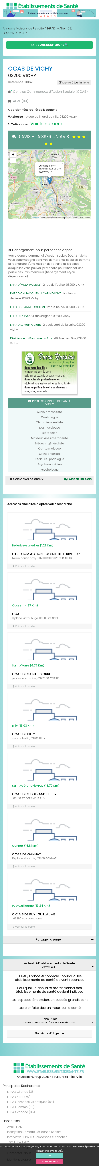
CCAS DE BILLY (23, 734)
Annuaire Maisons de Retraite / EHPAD (29, 28)
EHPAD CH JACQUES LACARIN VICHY (35, 293)
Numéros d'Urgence (49, 1033)
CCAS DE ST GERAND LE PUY (34, 794)
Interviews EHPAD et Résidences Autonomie (37, 1137)
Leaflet (35, 217)
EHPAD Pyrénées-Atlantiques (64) (30, 1102)
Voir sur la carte (24, 566)
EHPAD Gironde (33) (21, 1092)
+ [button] (13, 155)
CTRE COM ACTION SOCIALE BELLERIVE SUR (46, 554)
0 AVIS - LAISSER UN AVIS (49, 140)
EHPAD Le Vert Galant (25, 325)
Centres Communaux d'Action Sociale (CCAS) (50, 91)
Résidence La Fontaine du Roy (31, 338)
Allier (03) (66, 28)
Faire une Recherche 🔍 (49, 45)
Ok (49, 1155)
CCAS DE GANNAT (26, 854)
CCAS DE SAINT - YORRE (31, 674)
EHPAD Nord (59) (18, 1097)
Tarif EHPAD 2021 (18, 1142)
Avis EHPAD (14, 1127)
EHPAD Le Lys (19, 316)
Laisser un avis (78, 479)
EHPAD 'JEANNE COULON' (27, 307)
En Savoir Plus (49, 1161)
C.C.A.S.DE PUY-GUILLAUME (33, 914)
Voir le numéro (46, 124)
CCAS (16, 614)
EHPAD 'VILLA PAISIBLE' (25, 285)
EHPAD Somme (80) (20, 1107)
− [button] (13, 160)
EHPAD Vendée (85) (21, 1112)
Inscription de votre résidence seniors (34, 1132)
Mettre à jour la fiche (74, 82)
